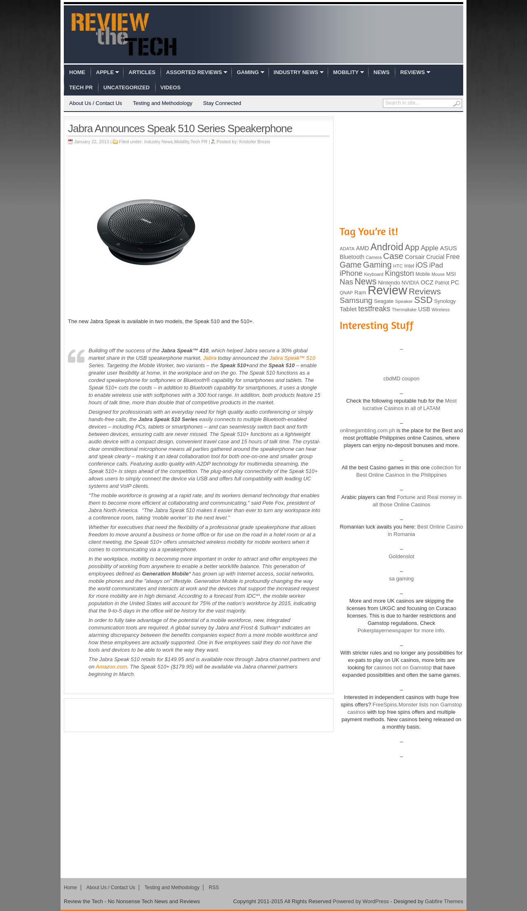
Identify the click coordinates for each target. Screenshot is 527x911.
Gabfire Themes (444, 901)
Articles (141, 72)
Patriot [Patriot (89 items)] (442, 283)
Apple (105, 72)
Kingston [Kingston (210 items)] (399, 273)
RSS (214, 887)
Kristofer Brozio (254, 141)
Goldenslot (401, 556)
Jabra (210, 358)
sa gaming (401, 578)
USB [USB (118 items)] (424, 309)
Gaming (248, 72)
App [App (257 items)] (412, 247)
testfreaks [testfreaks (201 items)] (374, 309)
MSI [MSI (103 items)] (451, 274)
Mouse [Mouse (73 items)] (438, 274)
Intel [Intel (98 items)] (409, 266)
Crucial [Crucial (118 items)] (435, 257)
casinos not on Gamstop (402, 667)
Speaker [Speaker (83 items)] (404, 301)
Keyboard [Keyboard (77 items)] (373, 274)
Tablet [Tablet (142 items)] (348, 308)
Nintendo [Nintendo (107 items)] (389, 283)
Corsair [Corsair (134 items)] (414, 256)
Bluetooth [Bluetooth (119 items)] (352, 257)
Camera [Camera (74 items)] (374, 257)
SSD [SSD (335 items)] (423, 300)
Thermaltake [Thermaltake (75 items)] (404, 309)
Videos (171, 87)
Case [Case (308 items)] (393, 256)
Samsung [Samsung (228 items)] (356, 300)
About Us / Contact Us (95, 103)
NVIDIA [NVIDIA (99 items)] (410, 283)
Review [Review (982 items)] (387, 290)
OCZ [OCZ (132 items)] (427, 282)
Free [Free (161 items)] (453, 256)
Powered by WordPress (361, 901)
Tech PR (81, 87)
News (381, 72)
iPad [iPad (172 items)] (436, 265)
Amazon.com (111, 667)
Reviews (412, 72)
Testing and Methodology (163, 103)
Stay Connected (222, 103)
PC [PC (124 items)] (455, 282)
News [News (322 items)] (365, 282)
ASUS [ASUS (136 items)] (448, 248)
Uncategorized (126, 87)
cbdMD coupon (401, 378)
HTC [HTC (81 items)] (398, 265)
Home (77, 72)
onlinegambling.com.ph (367, 430)
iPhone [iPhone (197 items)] (351, 273)
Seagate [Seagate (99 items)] (384, 301)
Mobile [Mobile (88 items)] (422, 274)
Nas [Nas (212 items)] (346, 281)
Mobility (346, 72)
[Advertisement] (199, 715)
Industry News (296, 72)
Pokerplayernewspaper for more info (400, 630)
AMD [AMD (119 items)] (362, 248)
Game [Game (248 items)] (350, 264)
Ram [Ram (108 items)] (360, 292)
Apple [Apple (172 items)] (429, 248)
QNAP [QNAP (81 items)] (346, 292)
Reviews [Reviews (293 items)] (425, 291)
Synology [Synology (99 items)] (445, 301)
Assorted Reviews (194, 72)
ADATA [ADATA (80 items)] (347, 248)
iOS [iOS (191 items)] (422, 265)
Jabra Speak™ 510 (292, 358)
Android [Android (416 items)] (387, 247)
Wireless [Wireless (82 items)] (440, 309)
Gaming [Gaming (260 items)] (377, 264)
